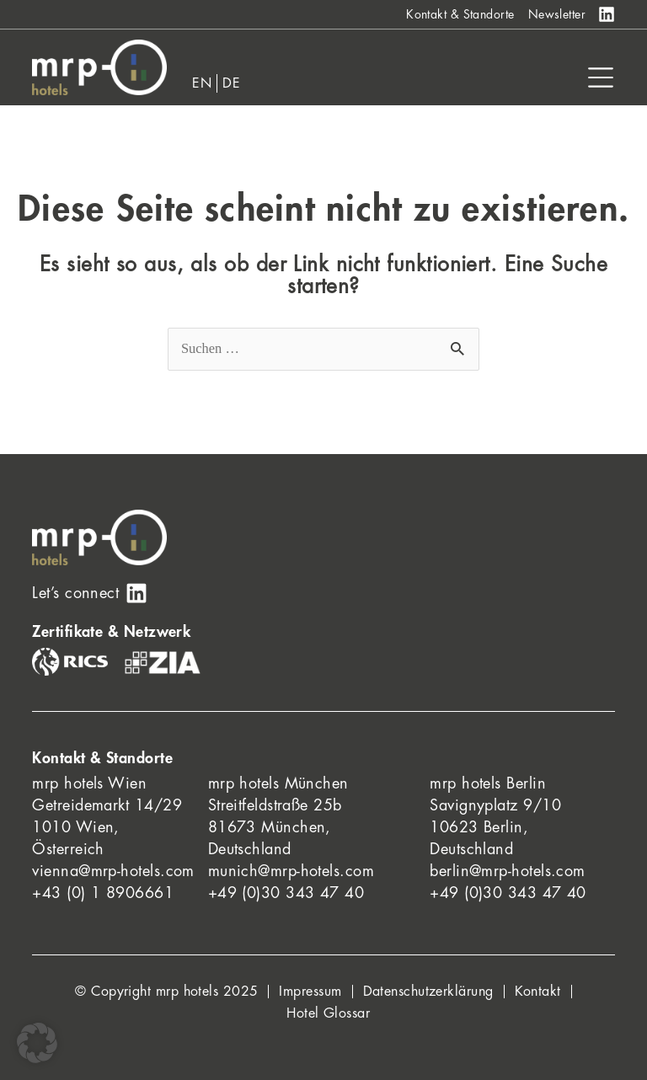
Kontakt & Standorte (460, 14)
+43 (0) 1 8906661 (103, 893)
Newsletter (557, 14)
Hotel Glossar (328, 1013)
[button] (37, 1043)
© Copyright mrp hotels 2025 (166, 991)
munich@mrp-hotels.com (291, 871)
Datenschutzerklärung (428, 991)
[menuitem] (202, 83)
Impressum (310, 991)
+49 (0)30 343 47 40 (286, 893)
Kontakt (538, 991)
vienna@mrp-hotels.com (113, 871)
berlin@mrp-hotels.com (507, 871)
